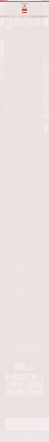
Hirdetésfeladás (42, 0)
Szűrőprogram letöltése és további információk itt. (42, 17)
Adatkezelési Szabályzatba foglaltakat (40, 16)
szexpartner (24, 1)
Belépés (48, 0)
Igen (24, 9)
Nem (24, 12)
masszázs (26, 1)
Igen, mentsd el (24, 10)
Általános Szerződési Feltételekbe (33, 16)
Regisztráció (46, 0)
